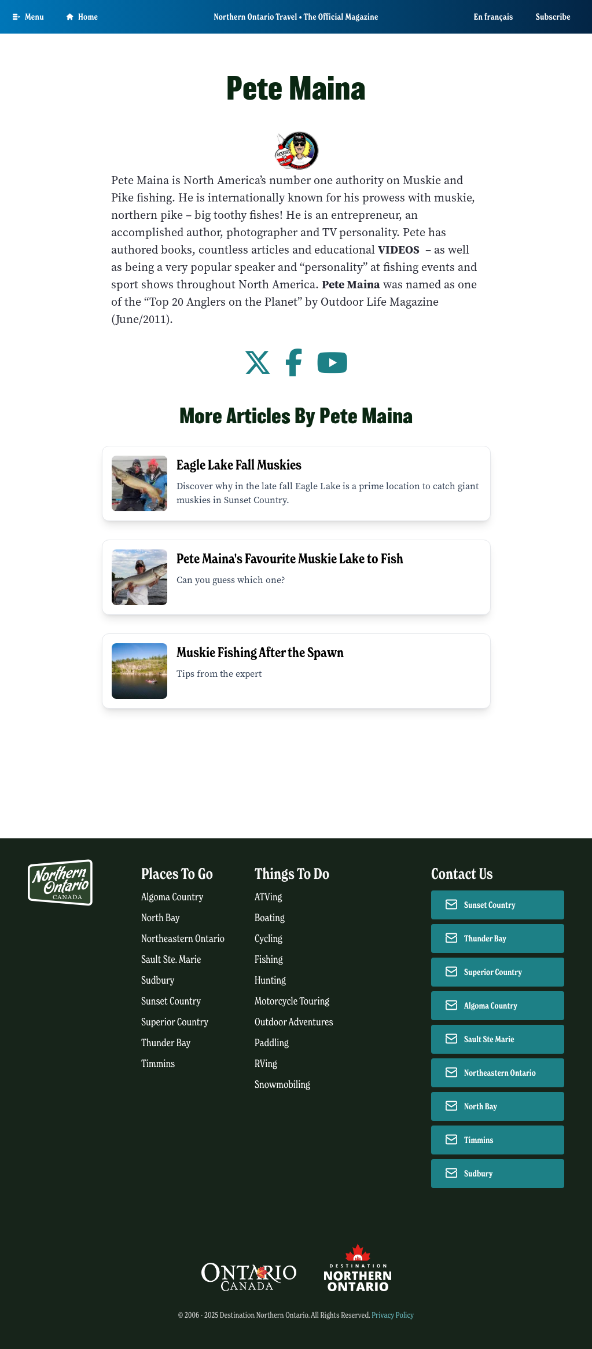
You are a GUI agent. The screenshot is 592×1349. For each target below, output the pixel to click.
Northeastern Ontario (183, 939)
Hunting (270, 980)
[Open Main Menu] (28, 17)
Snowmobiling (282, 1085)
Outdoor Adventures (294, 1022)
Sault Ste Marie (489, 1039)
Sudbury (158, 980)
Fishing (269, 960)
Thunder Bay (165, 1043)
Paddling (272, 1043)
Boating (270, 918)
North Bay (160, 918)
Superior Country (174, 1022)
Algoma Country (172, 897)
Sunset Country (171, 1001)
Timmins (158, 1064)
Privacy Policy (393, 1315)
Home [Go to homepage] (82, 17)
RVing (266, 1064)
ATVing (268, 897)
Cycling (268, 939)
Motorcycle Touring (292, 1001)
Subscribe (553, 17)
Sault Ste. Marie (171, 960)
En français (493, 17)
